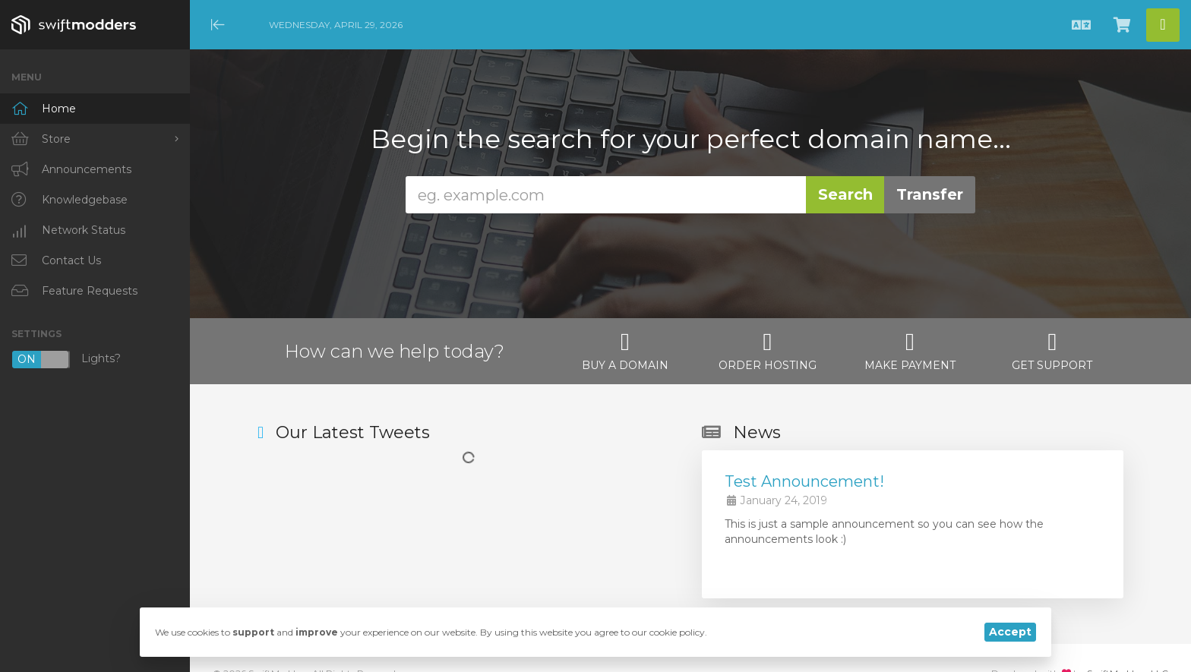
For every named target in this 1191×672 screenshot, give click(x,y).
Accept (1010, 632)
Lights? (66, 359)
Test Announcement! (804, 481)
